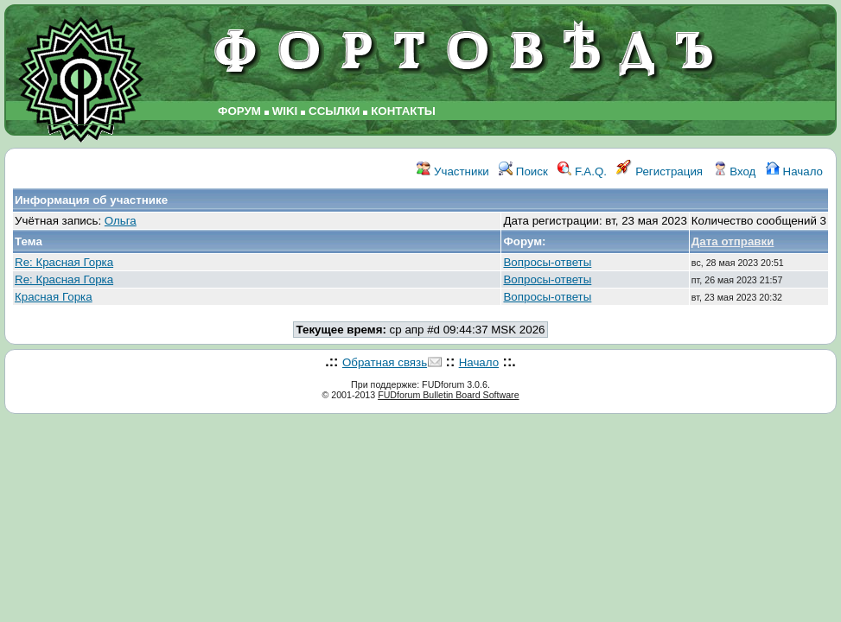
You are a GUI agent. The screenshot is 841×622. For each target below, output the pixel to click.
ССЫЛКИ (334, 111)
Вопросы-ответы (547, 262)
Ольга (121, 220)
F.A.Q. (582, 171)
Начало (794, 171)
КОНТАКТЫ (403, 111)
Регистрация (659, 171)
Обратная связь (384, 362)
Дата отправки (732, 241)
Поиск (523, 171)
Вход (734, 171)
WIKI (285, 111)
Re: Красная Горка (64, 262)
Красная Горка (53, 296)
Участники (452, 171)
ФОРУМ (239, 111)
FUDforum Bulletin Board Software (448, 395)
